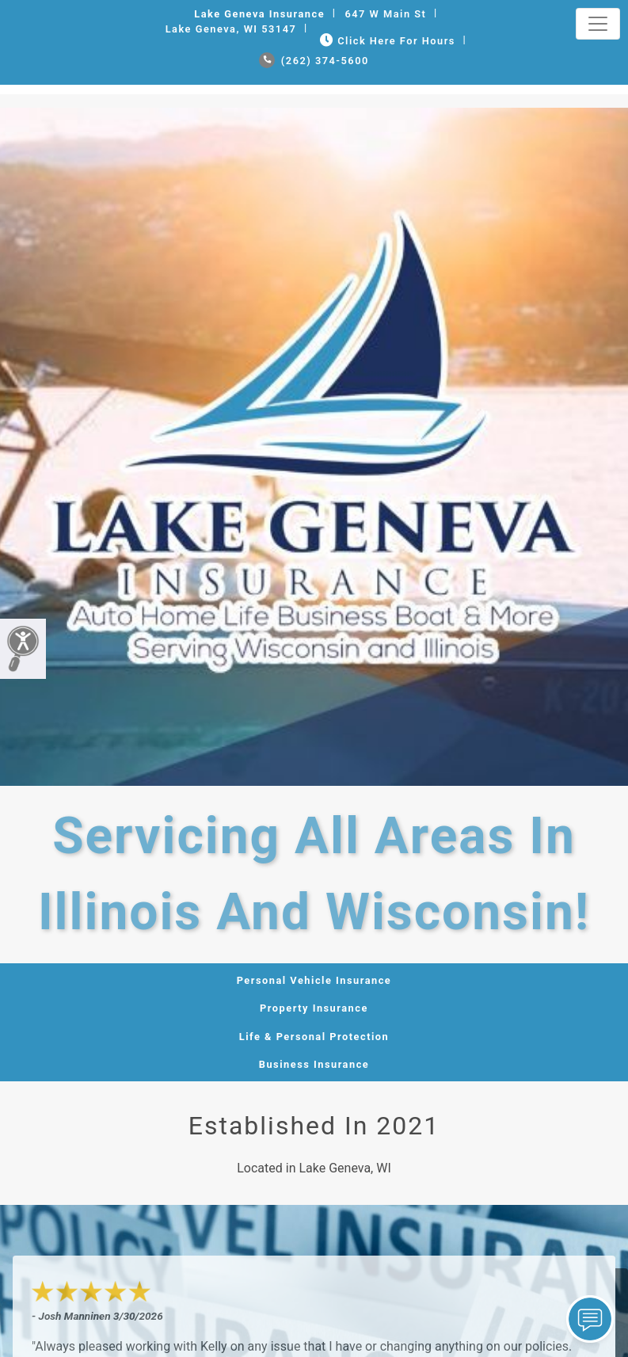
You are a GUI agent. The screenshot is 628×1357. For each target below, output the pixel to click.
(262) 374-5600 (314, 61)
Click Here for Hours (386, 41)
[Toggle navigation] (598, 24)
